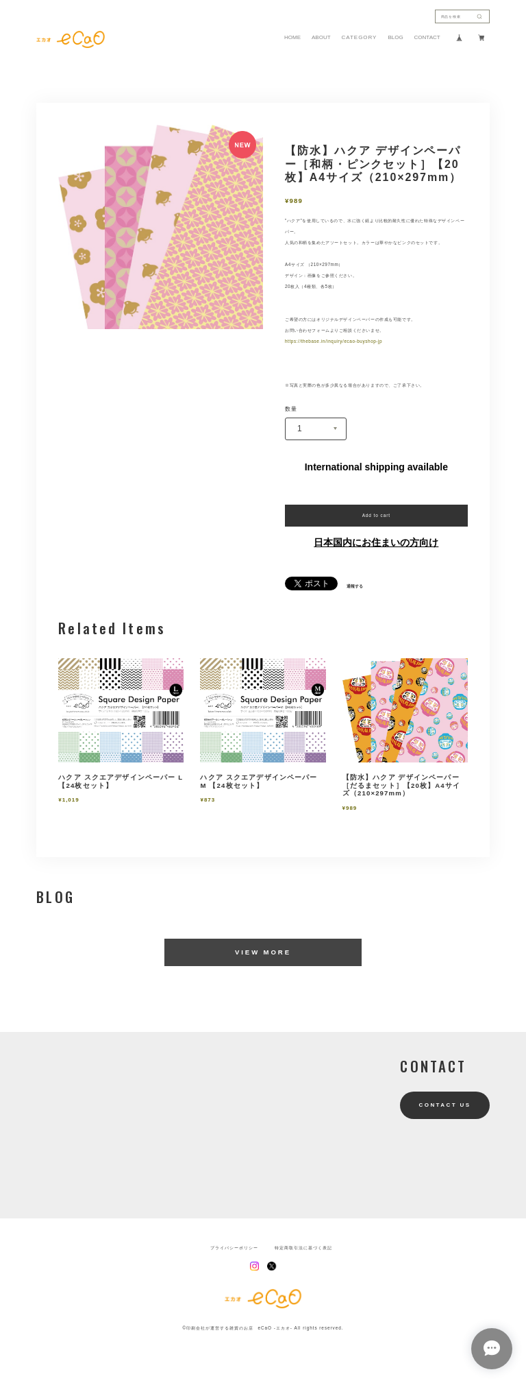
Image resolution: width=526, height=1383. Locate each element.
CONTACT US (445, 1105)
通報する (355, 586)
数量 (291, 409)
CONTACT (427, 37)
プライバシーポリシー (234, 1248)
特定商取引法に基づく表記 (303, 1248)
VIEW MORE (263, 952)
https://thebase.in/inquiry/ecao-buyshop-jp (333, 341)
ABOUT (321, 37)
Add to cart (376, 515)
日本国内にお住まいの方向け (376, 542)
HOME (292, 37)
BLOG (395, 37)
